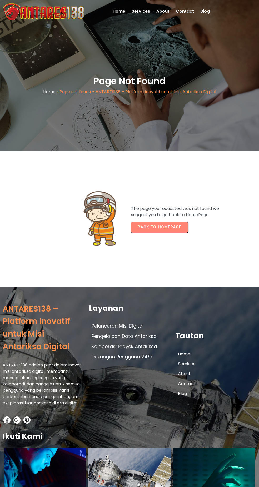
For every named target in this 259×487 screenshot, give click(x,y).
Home (49, 93)
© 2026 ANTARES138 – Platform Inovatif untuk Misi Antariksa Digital (71, 478)
